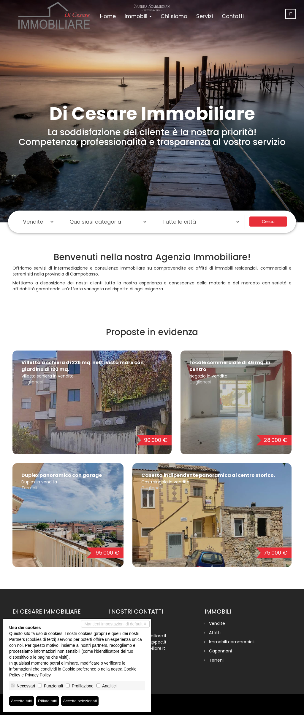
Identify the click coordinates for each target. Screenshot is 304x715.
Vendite (217, 623)
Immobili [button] (138, 16)
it (290, 14)
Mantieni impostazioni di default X (115, 624)
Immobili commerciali (231, 642)
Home (108, 16)
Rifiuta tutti (48, 701)
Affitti (215, 633)
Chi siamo (174, 16)
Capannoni (220, 651)
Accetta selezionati (81, 701)
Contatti (233, 16)
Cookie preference (79, 669)
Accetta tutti (22, 701)
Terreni (216, 660)
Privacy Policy (37, 675)
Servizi (204, 16)
